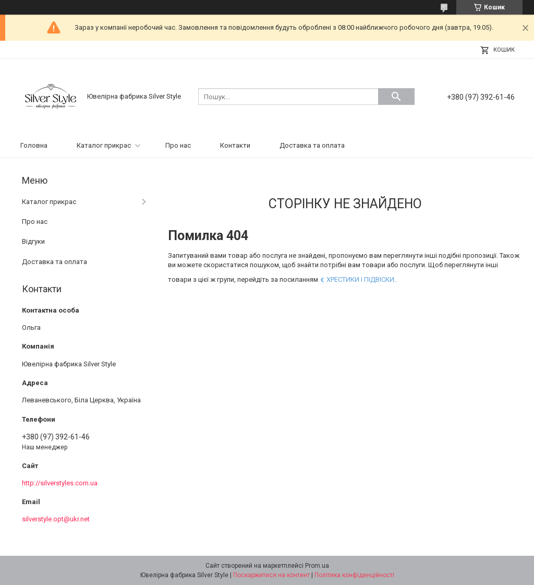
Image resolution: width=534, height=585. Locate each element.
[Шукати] (396, 96)
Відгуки (33, 241)
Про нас (178, 145)
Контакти (235, 145)
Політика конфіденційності (354, 575)
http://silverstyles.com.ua (60, 483)
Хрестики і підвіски (360, 279)
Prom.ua (317, 565)
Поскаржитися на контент (271, 575)
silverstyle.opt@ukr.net (56, 519)
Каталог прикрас (104, 145)
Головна (33, 145)
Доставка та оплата (312, 145)
